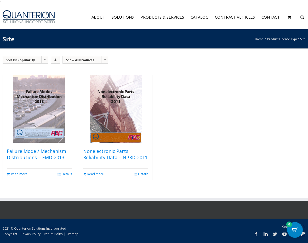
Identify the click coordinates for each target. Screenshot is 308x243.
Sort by (20, 60)
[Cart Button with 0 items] (295, 230)
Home (259, 39)
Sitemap (72, 234)
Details (67, 174)
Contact (270, 17)
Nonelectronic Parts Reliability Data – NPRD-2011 (115, 154)
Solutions (123, 17)
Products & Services (162, 17)
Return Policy (53, 234)
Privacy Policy (31, 234)
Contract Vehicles (235, 17)
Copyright (10, 234)
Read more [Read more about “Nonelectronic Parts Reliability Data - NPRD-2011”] (95, 174)
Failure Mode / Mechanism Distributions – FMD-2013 (36, 154)
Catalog (199, 17)
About (98, 17)
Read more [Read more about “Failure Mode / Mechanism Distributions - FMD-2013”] (19, 174)
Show (80, 60)
